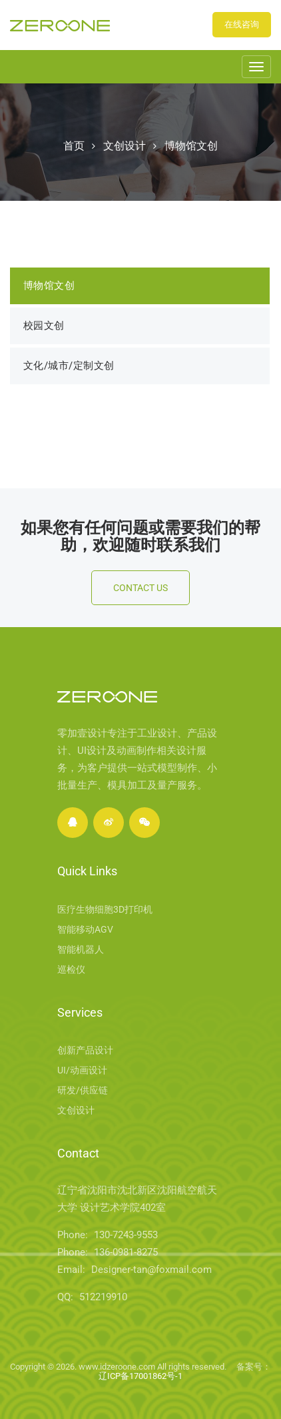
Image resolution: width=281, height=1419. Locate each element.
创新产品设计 (85, 1050)
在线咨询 (241, 24)
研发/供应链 (82, 1090)
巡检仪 (71, 969)
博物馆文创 (191, 145)
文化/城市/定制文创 (69, 366)
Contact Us (140, 587)
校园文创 (44, 326)
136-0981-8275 (126, 1252)
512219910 (103, 1297)
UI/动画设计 (82, 1070)
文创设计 (124, 145)
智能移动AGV (85, 929)
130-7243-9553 (126, 1235)
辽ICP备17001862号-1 (140, 1376)
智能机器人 (80, 949)
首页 (74, 145)
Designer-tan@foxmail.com (151, 1270)
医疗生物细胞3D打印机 (104, 909)
